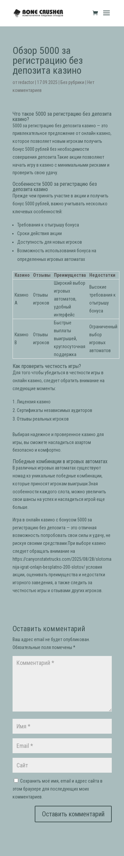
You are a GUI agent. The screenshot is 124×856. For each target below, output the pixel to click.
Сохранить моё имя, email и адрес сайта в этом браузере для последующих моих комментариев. (58, 788)
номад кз (22, 475)
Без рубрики (72, 82)
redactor (26, 82)
